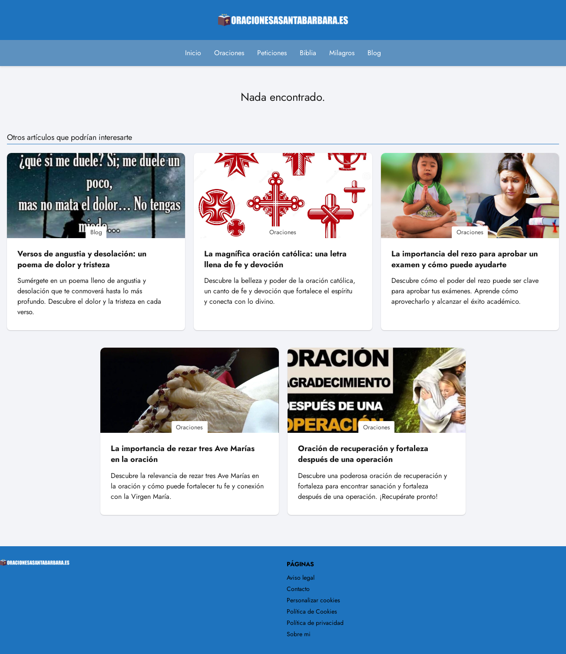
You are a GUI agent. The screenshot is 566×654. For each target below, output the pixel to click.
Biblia (308, 53)
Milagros (341, 53)
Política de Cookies (312, 611)
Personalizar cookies (313, 600)
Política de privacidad (315, 622)
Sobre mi (299, 634)
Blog (374, 53)
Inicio (193, 53)
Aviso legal (300, 577)
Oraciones (229, 53)
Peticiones (272, 53)
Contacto (298, 588)
